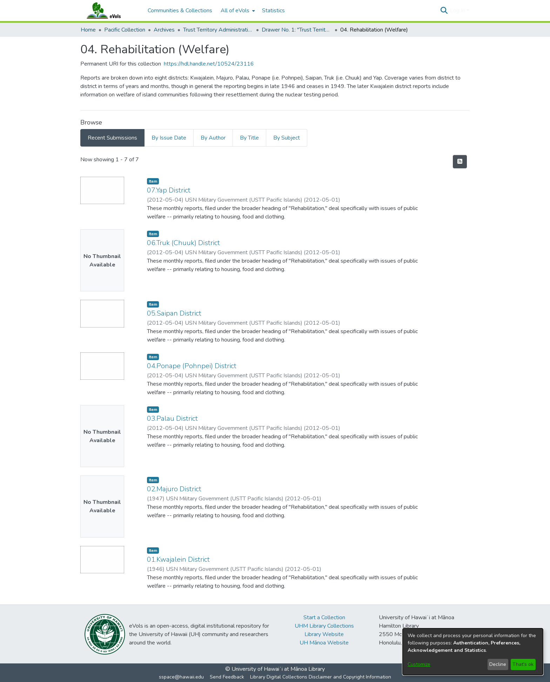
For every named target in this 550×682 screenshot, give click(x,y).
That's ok (523, 664)
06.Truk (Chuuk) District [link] (183, 243)
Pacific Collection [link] (124, 30)
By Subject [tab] (286, 138)
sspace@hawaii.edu (181, 677)
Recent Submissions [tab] (112, 138)
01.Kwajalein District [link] (178, 559)
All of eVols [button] (235, 10)
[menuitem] (237, 10)
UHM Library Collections (324, 626)
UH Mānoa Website (324, 643)
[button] (444, 10)
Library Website (324, 634)
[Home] (110, 10)
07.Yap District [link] (168, 190)
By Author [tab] (213, 138)
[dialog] (473, 651)
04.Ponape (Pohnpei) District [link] (191, 366)
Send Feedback (227, 677)
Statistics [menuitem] (273, 10)
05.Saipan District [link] (174, 313)
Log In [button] (458, 10)
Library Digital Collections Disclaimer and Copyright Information (320, 677)
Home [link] (88, 30)
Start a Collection (324, 617)
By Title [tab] (249, 138)
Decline (497, 664)
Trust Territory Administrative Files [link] (218, 30)
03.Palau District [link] (172, 418)
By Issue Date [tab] (169, 138)
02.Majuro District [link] (174, 489)
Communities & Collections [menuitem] (180, 10)
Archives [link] (164, 30)
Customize (419, 664)
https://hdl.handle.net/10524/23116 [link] (209, 64)
